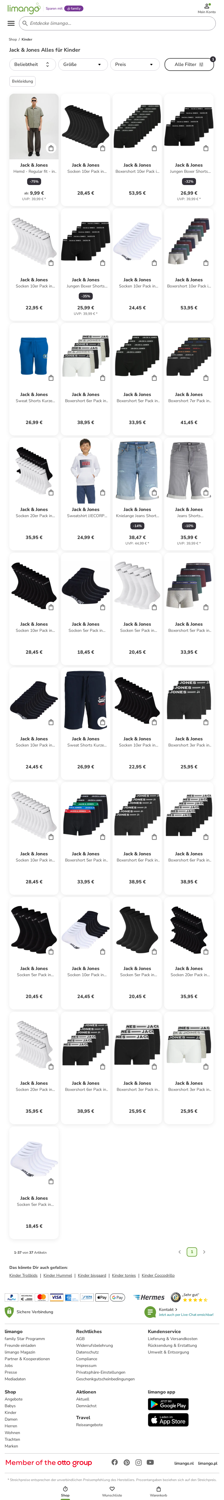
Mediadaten (15, 1382)
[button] (32, 68)
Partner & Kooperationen (27, 1362)
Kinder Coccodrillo (158, 1278)
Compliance (86, 1362)
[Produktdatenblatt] (34, 153)
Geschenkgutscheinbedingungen (105, 1382)
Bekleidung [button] (22, 84)
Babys (10, 1409)
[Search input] (116, 25)
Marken (11, 1449)
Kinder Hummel (57, 1278)
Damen (11, 1422)
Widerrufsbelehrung (94, 1348)
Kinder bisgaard (92, 1278)
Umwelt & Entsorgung (168, 1355)
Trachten (12, 1442)
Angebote (13, 1402)
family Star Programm (25, 1342)
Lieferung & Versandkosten (172, 1342)
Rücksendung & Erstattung (172, 1348)
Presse (11, 1375)
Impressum (86, 1369)
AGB (80, 1342)
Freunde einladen (20, 1348)
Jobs (9, 1369)
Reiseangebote (89, 1428)
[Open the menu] (13, 26)
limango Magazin (20, 1355)
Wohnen (12, 1436)
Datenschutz (87, 1355)
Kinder (10, 1416)
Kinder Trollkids (23, 1278)
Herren (11, 1429)
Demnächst (86, 1409)
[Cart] (51, 151)
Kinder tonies (124, 1278)
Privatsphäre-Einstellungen (100, 1375)
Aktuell (82, 1402)
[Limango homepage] (26, 9)
